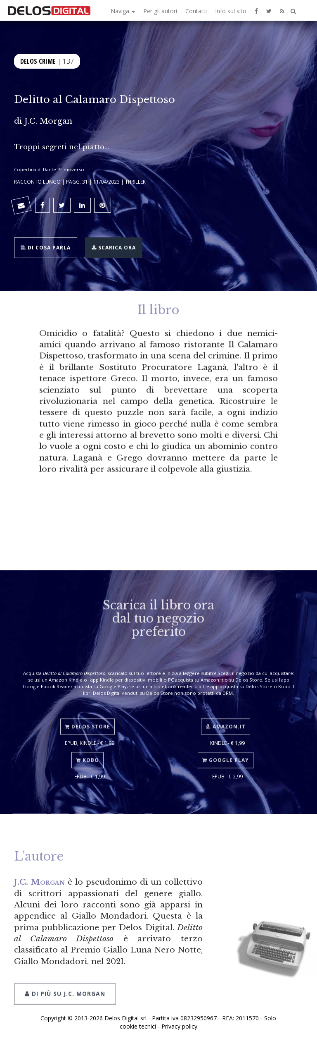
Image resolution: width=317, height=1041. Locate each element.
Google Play (225, 754)
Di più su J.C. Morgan (65, 986)
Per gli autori (160, 11)
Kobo (87, 754)
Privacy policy (179, 1026)
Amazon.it (226, 720)
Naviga (123, 11)
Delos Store (87, 720)
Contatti (196, 11)
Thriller (135, 181)
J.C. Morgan (48, 121)
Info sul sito (230, 11)
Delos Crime (38, 60)
